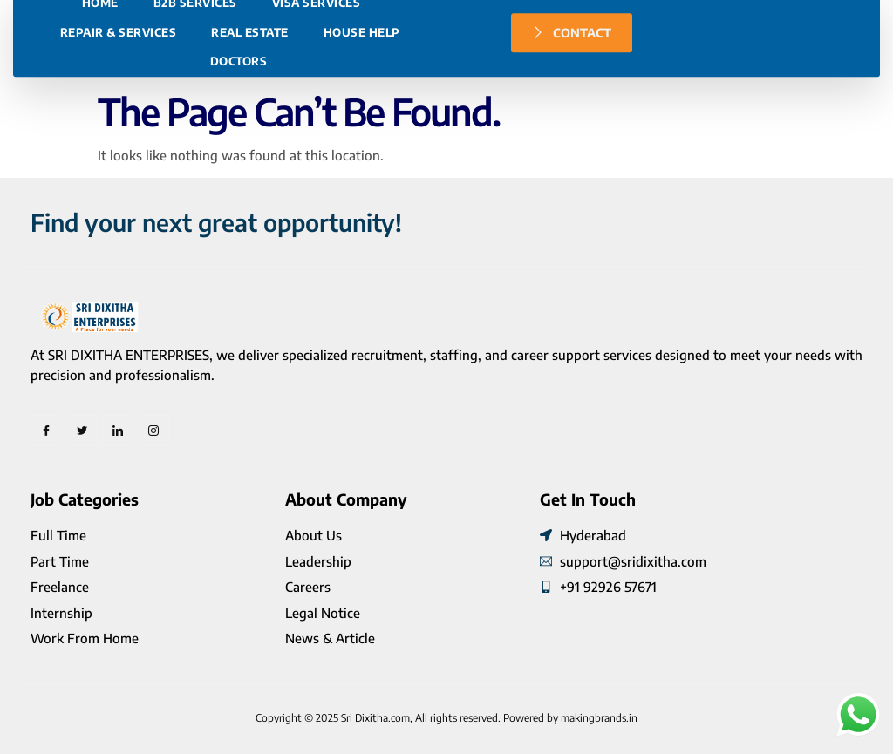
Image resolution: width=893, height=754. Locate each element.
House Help (362, 115)
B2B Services (195, 85)
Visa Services (316, 85)
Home (100, 85)
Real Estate (250, 115)
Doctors (239, 144)
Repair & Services (118, 115)
